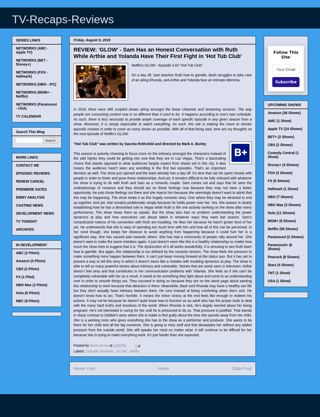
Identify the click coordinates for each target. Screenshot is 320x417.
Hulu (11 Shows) (281, 213)
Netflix (135, 351)
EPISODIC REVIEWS (33, 173)
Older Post (242, 368)
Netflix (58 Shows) (283, 229)
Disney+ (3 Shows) (283, 165)
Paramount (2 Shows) (286, 237)
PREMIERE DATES (31, 189)
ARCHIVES (25, 229)
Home (163, 368)
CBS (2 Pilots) (27, 269)
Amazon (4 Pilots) (30, 261)
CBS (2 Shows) (280, 145)
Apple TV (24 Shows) (285, 129)
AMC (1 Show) (279, 121)
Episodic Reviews (100, 351)
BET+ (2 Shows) (281, 137)
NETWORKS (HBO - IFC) (36, 84)
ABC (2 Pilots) (27, 253)
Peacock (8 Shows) (284, 257)
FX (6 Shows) (279, 181)
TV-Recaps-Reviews (63, 19)
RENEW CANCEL (30, 181)
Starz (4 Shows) (281, 265)
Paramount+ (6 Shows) (280, 247)
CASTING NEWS (29, 205)
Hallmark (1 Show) (283, 189)
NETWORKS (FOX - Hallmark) (32, 74)
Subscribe (286, 82)
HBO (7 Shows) (280, 197)
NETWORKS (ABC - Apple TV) (32, 50)
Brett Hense (100, 345)
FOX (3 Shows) (280, 173)
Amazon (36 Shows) (284, 113)
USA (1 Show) (279, 281)
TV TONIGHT (26, 221)
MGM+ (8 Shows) (282, 221)
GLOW (122, 351)
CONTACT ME (27, 165)
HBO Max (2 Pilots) (31, 285)
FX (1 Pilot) (25, 277)
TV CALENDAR (28, 116)
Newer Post (84, 368)
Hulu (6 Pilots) (28, 293)
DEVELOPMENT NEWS (35, 213)
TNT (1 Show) (279, 273)
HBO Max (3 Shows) (284, 205)
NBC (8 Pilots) (27, 301)
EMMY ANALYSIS (30, 197)
